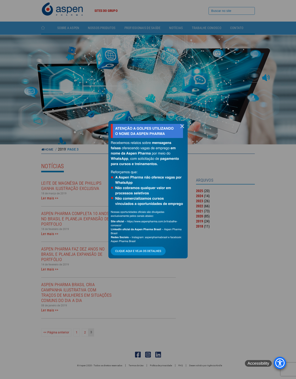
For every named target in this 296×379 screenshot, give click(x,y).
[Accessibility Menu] (280, 363)
